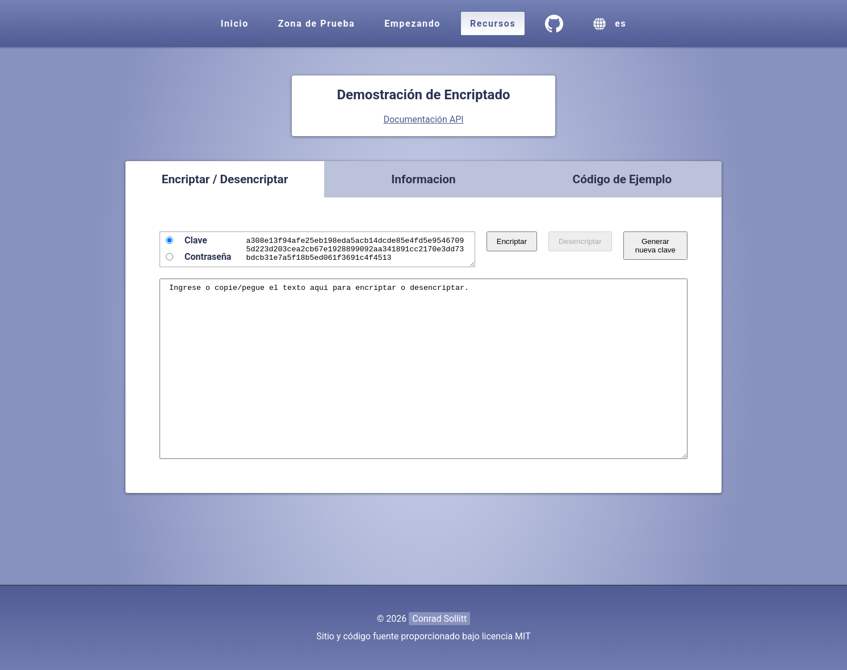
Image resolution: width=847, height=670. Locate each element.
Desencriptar (591, 241)
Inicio (235, 23)
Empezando (412, 23)
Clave (196, 240)
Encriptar (523, 241)
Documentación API (423, 119)
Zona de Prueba (316, 23)
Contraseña (208, 256)
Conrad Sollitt (439, 618)
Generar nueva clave (660, 250)
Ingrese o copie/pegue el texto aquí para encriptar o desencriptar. (423, 391)
